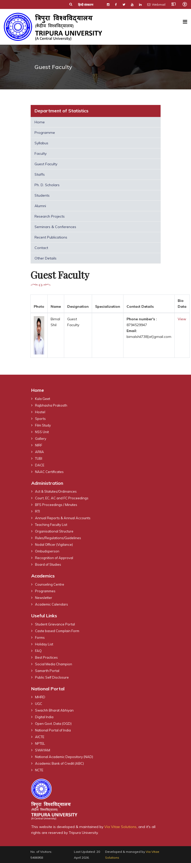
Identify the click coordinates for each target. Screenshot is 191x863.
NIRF (38, 445)
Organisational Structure (54, 531)
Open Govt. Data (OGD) (53, 724)
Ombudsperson (47, 551)
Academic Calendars (51, 604)
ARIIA (39, 452)
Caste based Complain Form (57, 631)
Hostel (40, 412)
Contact (41, 247)
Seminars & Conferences (55, 226)
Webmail (156, 4)
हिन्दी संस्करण (85, 5)
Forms (40, 637)
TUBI (38, 458)
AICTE (39, 737)
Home (40, 122)
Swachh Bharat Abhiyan (54, 710)
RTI (37, 511)
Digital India (44, 717)
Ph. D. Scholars (47, 185)
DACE (39, 465)
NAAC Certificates (49, 472)
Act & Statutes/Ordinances (56, 491)
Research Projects (50, 216)
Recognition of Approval (54, 558)
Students (42, 195)
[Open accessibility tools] (184, 4)
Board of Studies (48, 564)
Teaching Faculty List (51, 525)
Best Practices (46, 657)
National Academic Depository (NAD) (64, 757)
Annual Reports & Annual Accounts (63, 518)
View (182, 319)
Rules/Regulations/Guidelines (58, 538)
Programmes (45, 591)
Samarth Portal (47, 671)
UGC (38, 704)
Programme (45, 132)
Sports (40, 419)
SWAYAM (42, 750)
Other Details (46, 258)
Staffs (40, 174)
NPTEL (40, 743)
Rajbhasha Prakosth (51, 405)
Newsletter (43, 598)
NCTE (39, 770)
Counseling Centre (49, 584)
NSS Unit (42, 432)
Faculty (41, 153)
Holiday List (44, 644)
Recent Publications (51, 237)
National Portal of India (53, 730)
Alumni (40, 206)
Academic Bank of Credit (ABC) (59, 763)
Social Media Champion (53, 664)
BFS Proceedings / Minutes (56, 505)
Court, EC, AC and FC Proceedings (61, 498)
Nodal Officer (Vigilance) (54, 544)
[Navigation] (185, 21)
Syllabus (41, 143)
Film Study (43, 425)
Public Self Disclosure (52, 677)
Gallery (40, 438)
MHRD (40, 697)
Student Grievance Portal (55, 624)
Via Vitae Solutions (120, 826)
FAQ (38, 651)
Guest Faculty (46, 164)
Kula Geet (42, 399)
